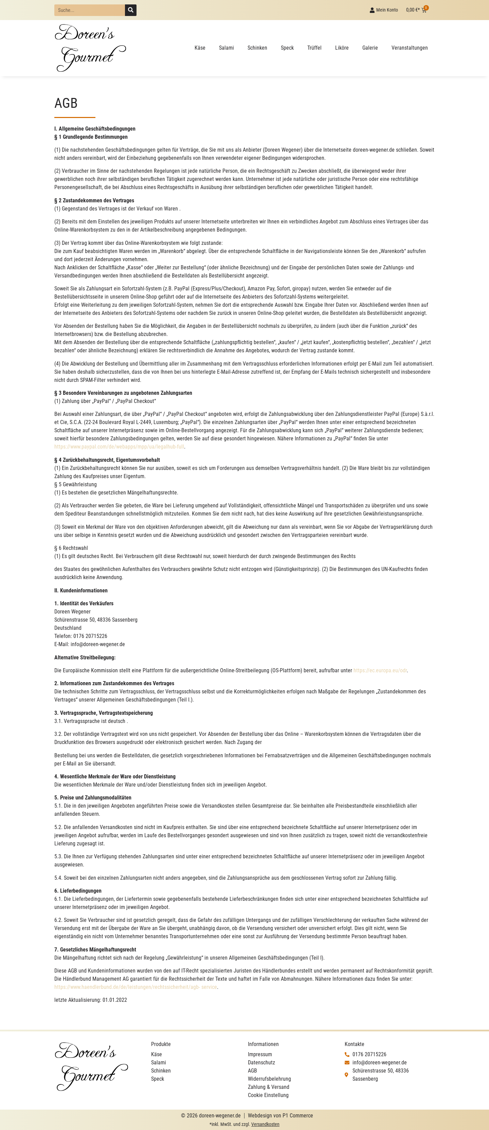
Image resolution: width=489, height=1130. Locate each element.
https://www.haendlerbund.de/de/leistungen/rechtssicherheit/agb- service (135, 987)
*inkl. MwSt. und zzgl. (244, 1124)
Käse (200, 48)
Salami (226, 48)
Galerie (370, 48)
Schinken (257, 48)
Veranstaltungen (410, 48)
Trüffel (314, 48)
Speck (287, 48)
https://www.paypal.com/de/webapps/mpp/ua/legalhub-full (119, 446)
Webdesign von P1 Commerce (280, 1115)
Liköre (342, 48)
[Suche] (131, 10)
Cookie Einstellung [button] (268, 1095)
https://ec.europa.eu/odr (380, 670)
